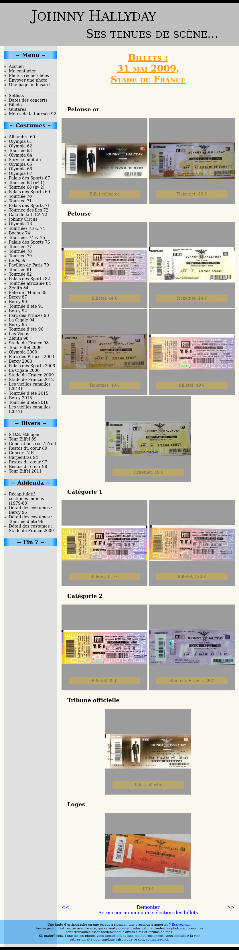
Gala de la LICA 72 (28, 214)
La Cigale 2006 (24, 370)
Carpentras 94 (23, 457)
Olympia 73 (20, 224)
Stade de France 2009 (31, 375)
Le (17, 260)
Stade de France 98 (29, 343)
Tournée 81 (20, 269)
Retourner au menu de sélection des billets (148, 912)
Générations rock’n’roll (32, 443)
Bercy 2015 (20, 398)
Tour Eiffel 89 (23, 439)
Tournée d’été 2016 (28, 402)
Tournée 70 (20, 196)
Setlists (16, 95)
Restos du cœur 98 (28, 466)
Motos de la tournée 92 (32, 114)
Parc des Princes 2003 (31, 356)
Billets (15, 104)
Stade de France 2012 (31, 379)
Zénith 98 (18, 338)
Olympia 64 (20, 155)
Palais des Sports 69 (29, 191)
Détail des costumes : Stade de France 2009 (31, 528)
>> (231, 907)
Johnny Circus (23, 219)
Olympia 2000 (23, 352)
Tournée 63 (20, 150)
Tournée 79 (20, 256)
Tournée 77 (20, 246)
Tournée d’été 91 (26, 306)
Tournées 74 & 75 (27, 237)
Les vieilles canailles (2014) (30, 386)
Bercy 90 (18, 301)
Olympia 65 (20, 164)
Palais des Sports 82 (29, 278)
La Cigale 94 (22, 320)
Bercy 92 (18, 311)
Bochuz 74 (19, 233)
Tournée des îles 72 (28, 210)
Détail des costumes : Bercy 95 (30, 510)
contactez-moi (157, 939)
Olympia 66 (20, 169)
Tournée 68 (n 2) (26, 187)
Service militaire (26, 159)
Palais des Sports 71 (29, 205)
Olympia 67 (20, 173)
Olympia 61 (20, 141)
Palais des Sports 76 (29, 242)
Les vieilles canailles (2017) (30, 409)
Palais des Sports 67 (29, 178)
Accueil (16, 66)
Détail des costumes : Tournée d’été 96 (30, 519)
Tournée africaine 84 (30, 283)
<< (65, 907)
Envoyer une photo (28, 80)
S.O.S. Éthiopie (24, 434)
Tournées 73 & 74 (27, 228)
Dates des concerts (28, 100)
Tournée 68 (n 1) (26, 182)
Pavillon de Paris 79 (29, 265)
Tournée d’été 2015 (28, 393)
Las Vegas (19, 333)
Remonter (148, 907)
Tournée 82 (20, 274)
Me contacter (22, 71)
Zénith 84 (18, 288)
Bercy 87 (18, 297)
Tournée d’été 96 (26, 329)
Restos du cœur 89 (28, 448)
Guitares (17, 109)
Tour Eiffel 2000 (25, 347)
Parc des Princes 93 (29, 315)
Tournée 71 (20, 201)
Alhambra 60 (22, 137)
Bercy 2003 (20, 361)
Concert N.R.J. (23, 453)
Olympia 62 (20, 146)
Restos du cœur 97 (28, 462)
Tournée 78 (20, 251)
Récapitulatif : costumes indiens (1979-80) (26, 498)
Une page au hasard (29, 84)
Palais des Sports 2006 (32, 366)
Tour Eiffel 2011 (25, 471)
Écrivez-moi (181, 925)
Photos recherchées (29, 75)
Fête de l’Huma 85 (27, 292)
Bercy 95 (18, 324)
